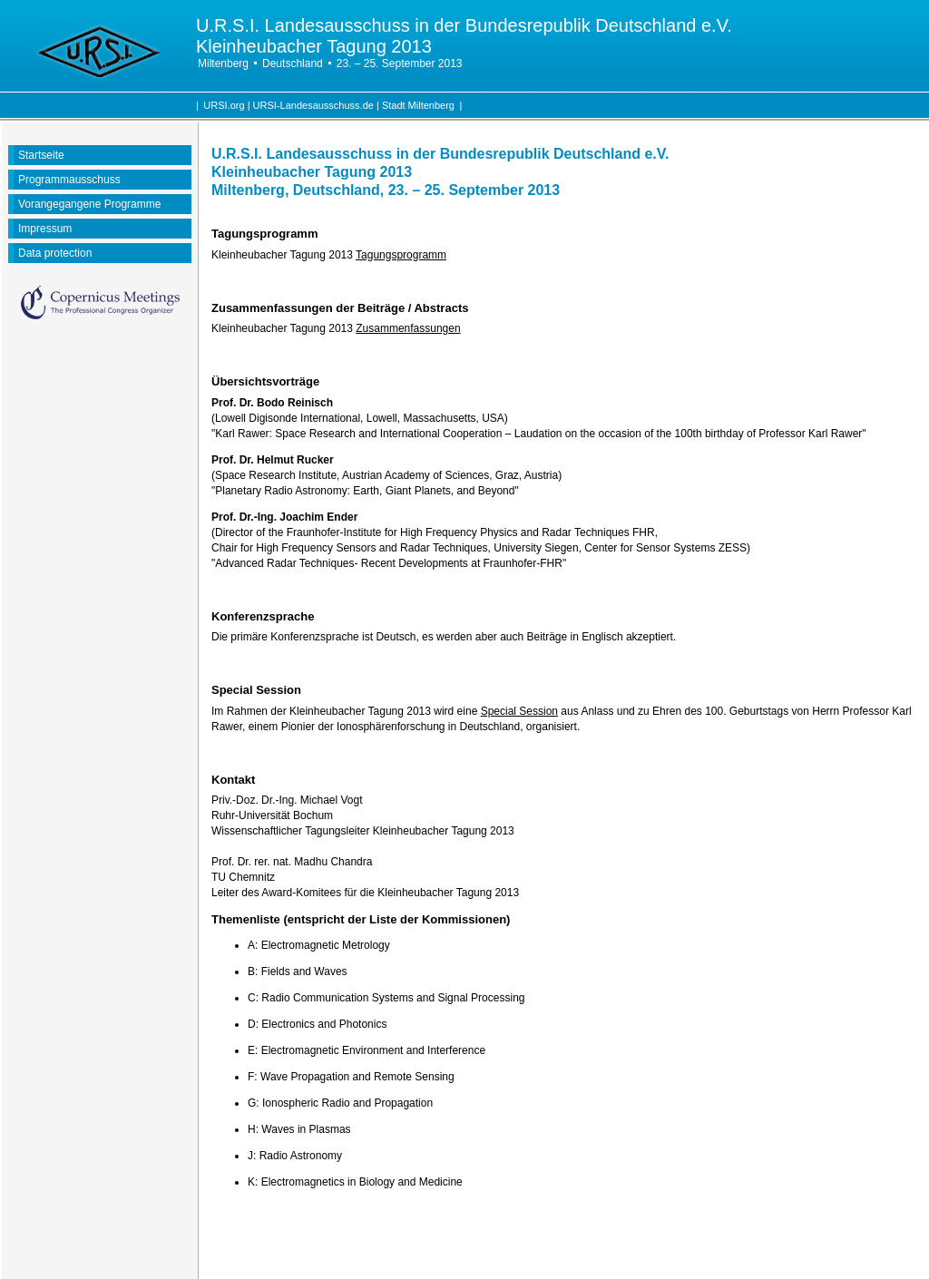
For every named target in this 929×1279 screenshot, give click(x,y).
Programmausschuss (69, 179)
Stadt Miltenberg (418, 105)
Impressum (45, 228)
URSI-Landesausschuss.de (313, 105)
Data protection (55, 253)
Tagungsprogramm (401, 255)
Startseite (41, 155)
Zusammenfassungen (408, 328)
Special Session (519, 711)
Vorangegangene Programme (89, 204)
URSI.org (223, 105)
